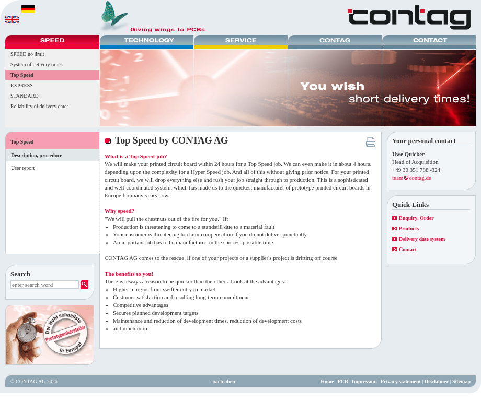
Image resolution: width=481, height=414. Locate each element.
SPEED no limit (27, 54)
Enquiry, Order (416, 218)
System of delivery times (36, 64)
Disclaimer (437, 381)
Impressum (364, 381)
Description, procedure (36, 155)
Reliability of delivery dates (39, 106)
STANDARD (24, 96)
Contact (408, 249)
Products (409, 228)
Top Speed (21, 75)
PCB (343, 381)
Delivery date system (422, 239)
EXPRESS (21, 85)
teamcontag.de (411, 177)
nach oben (223, 381)
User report (23, 168)
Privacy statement (401, 381)
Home (327, 381)
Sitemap (461, 381)
